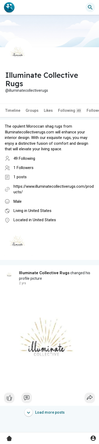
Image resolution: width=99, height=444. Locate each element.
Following (69, 110)
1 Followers (23, 167)
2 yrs (22, 283)
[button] (90, 7)
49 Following (24, 158)
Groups (32, 110)
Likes (48, 110)
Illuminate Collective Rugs (44, 273)
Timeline (12, 110)
